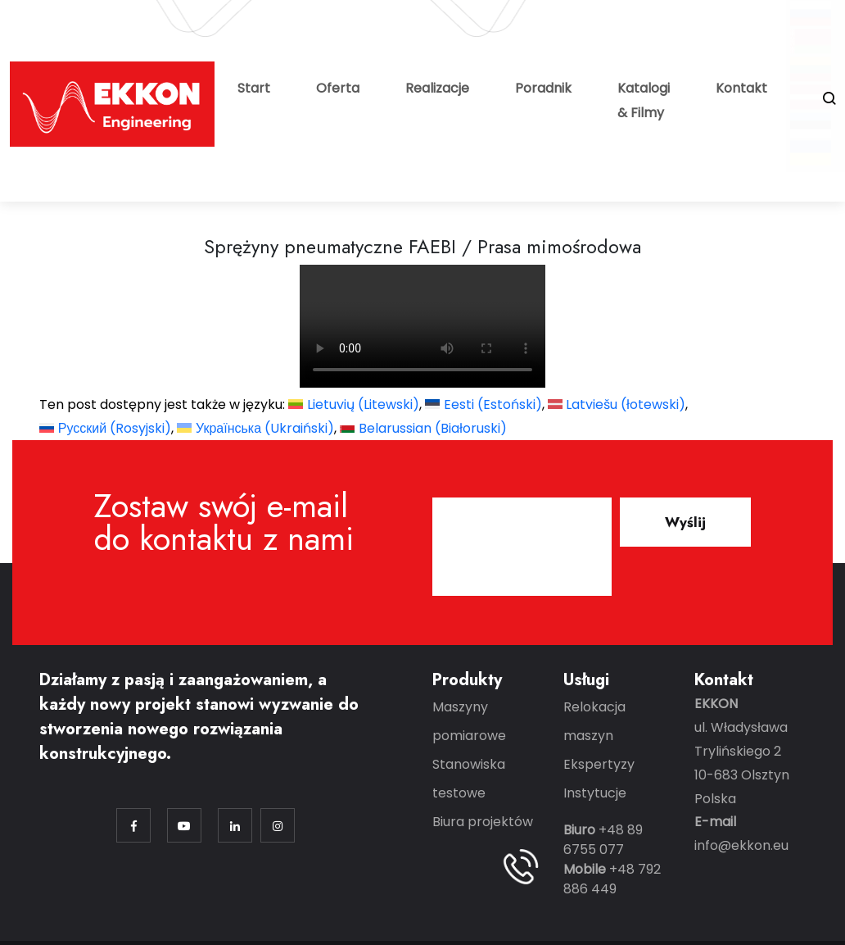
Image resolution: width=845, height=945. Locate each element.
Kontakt (741, 88)
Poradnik (543, 88)
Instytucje (594, 793)
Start (253, 88)
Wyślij (685, 522)
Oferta (337, 88)
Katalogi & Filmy (643, 100)
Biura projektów (482, 821)
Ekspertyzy (599, 764)
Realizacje (437, 88)
